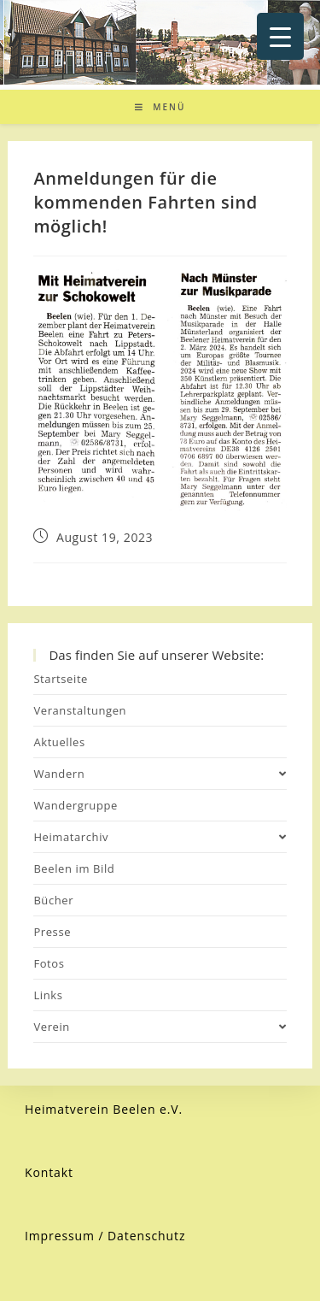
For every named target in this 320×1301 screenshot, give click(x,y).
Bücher (53, 900)
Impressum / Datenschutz (105, 1235)
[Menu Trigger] (280, 36)
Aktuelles (58, 742)
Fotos (48, 963)
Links (47, 995)
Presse (52, 931)
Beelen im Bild (73, 868)
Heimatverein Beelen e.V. (104, 1109)
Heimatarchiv (159, 837)
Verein (159, 1026)
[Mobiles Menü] (160, 107)
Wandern (159, 773)
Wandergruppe (75, 805)
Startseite (60, 678)
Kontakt (49, 1172)
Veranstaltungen (79, 710)
